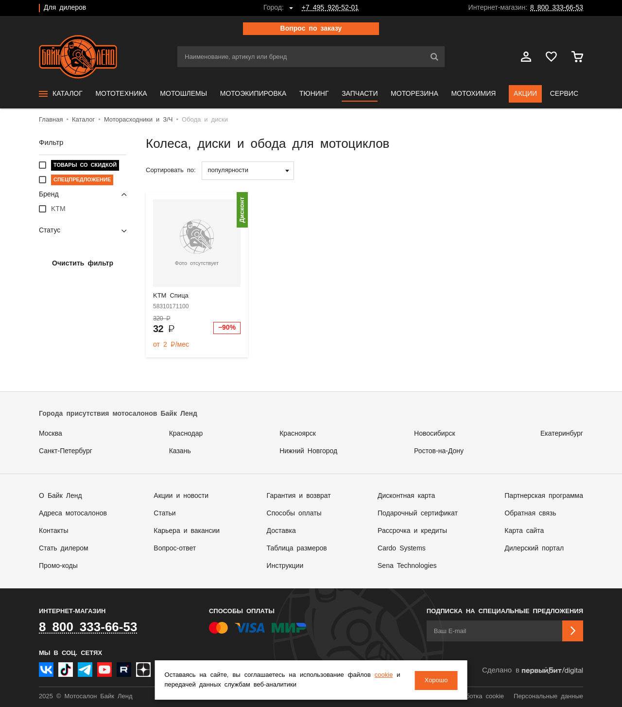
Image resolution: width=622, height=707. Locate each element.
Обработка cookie (477, 696)
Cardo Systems (402, 548)
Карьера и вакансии (187, 531)
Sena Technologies (407, 566)
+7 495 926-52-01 (330, 8)
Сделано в (532, 671)
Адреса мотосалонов (73, 513)
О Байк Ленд (60, 496)
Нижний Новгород (308, 451)
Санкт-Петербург (65, 451)
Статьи (164, 513)
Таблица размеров (297, 548)
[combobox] (248, 170)
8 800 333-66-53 (556, 8)
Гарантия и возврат (299, 496)
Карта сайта (524, 531)
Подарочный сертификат (418, 513)
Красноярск (297, 434)
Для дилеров (65, 8)
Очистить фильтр (82, 263)
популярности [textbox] (228, 170)
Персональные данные (548, 696)
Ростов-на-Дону (439, 451)
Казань (180, 451)
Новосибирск (434, 434)
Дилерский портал (534, 548)
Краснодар (186, 434)
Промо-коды (58, 566)
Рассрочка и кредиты (412, 531)
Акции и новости (181, 496)
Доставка (281, 531)
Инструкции (285, 566)
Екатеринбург (561, 434)
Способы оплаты (294, 513)
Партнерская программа (543, 496)
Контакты (53, 531)
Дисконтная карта (406, 496)
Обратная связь (530, 513)
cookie (383, 675)
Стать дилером (63, 548)
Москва (50, 434)
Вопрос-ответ (175, 548)
